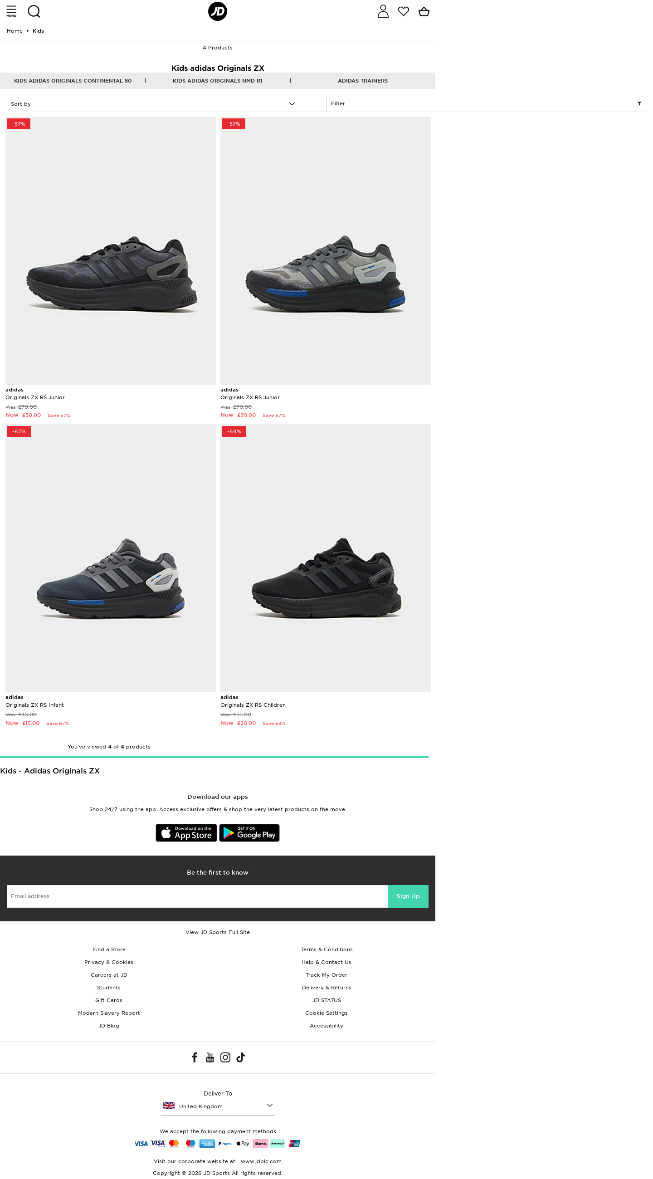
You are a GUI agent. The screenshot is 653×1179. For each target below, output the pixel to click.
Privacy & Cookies (108, 962)
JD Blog (108, 1025)
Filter (486, 103)
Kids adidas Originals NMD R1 (218, 81)
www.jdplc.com (260, 1161)
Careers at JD (109, 975)
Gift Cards (108, 1000)
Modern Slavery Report (109, 1013)
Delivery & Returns (326, 987)
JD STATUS (326, 1000)
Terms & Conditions (327, 949)
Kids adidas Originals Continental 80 (73, 81)
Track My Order (326, 975)
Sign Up (408, 896)
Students (109, 987)
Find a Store (109, 949)
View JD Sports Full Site (217, 932)
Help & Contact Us (326, 962)
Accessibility (326, 1025)
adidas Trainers (363, 81)
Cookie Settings (326, 1013)
